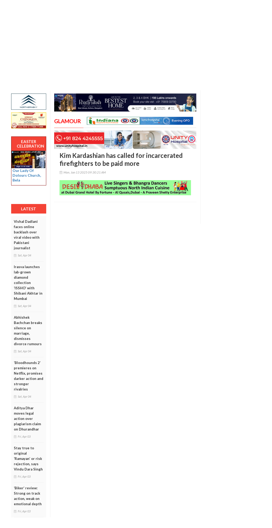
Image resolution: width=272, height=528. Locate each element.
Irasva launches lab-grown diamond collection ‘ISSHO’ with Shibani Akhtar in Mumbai (28, 283)
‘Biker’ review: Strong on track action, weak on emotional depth (28, 496)
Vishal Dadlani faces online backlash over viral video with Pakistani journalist (27, 234)
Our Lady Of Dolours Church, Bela (26, 175)
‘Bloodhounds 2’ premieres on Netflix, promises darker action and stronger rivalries (28, 376)
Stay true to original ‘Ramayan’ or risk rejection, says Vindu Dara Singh (28, 458)
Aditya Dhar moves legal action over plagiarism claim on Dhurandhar (27, 418)
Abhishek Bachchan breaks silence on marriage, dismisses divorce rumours (28, 330)
